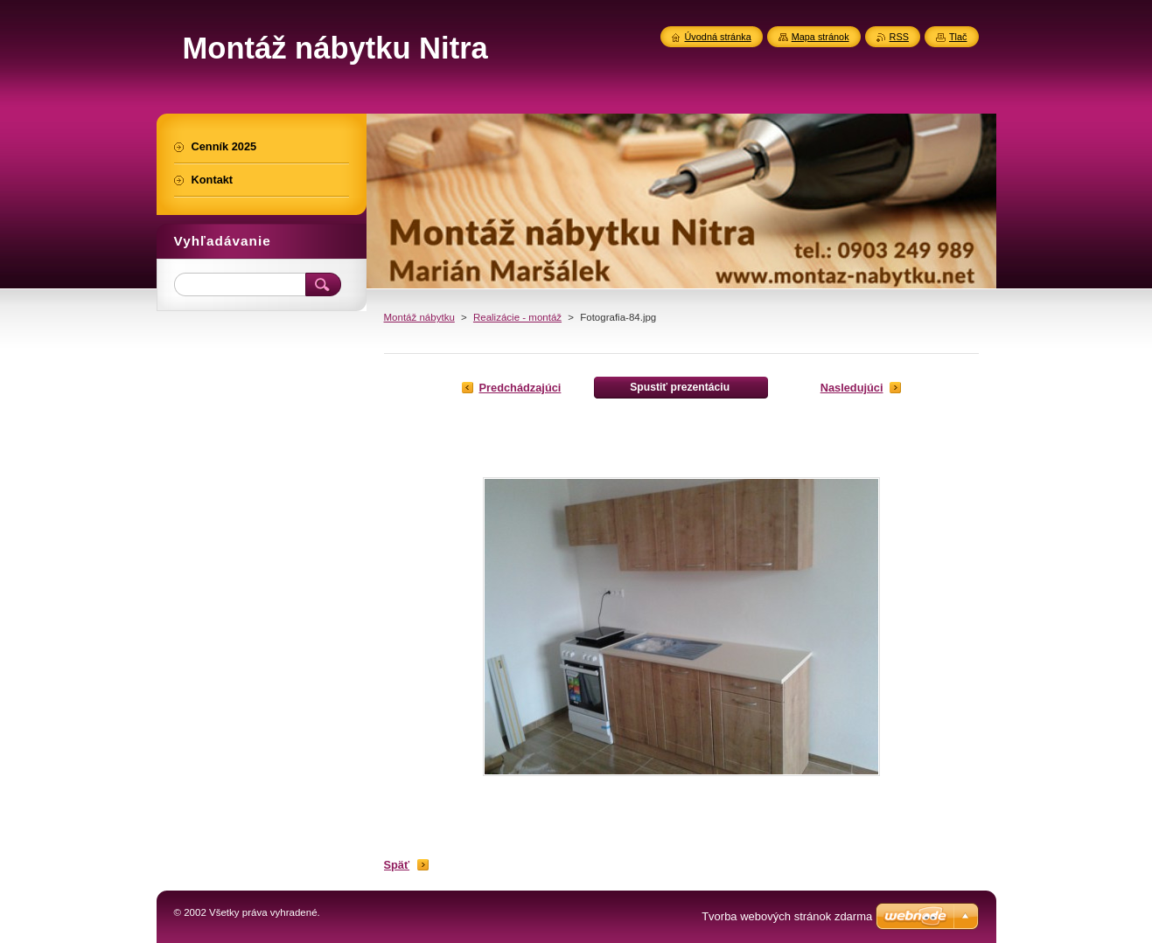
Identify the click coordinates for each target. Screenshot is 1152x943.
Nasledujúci (851, 387)
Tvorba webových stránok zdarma (787, 916)
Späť (397, 864)
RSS (899, 36)
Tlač (958, 36)
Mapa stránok (820, 36)
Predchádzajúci (520, 387)
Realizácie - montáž (517, 317)
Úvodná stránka (718, 36)
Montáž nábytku (419, 317)
